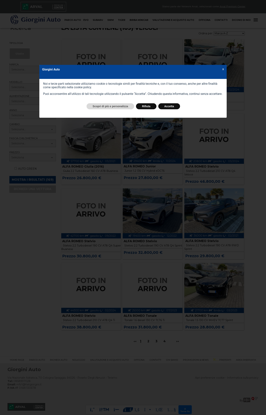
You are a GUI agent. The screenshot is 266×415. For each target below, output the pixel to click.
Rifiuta (146, 106)
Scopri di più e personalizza (110, 106)
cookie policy (82, 87)
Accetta (169, 106)
